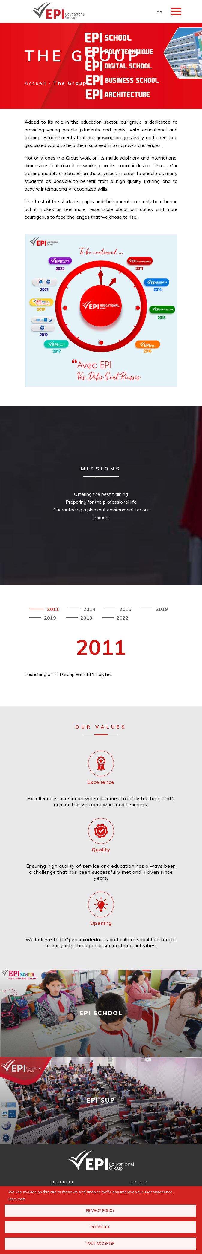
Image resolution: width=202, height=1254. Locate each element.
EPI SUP (139, 1182)
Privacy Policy (100, 1210)
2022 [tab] (122, 618)
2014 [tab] (88, 609)
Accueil (35, 83)
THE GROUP (63, 1182)
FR (159, 11)
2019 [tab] (161, 609)
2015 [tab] (125, 609)
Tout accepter (100, 1243)
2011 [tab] (52, 609)
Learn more (16, 1199)
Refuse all (100, 1227)
